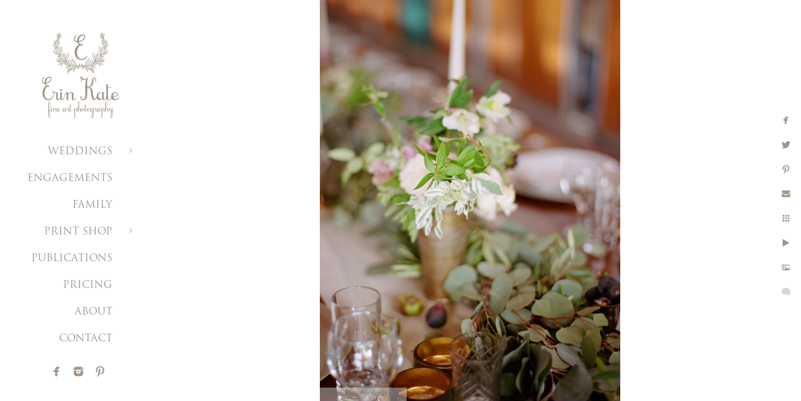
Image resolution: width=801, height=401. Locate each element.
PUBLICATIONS (71, 258)
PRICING (87, 285)
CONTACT (85, 339)
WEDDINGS (80, 151)
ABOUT (93, 312)
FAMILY (92, 205)
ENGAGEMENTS (69, 178)
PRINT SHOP (78, 232)
